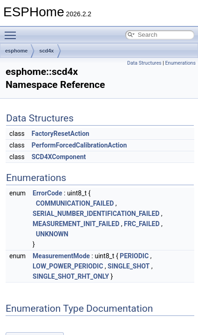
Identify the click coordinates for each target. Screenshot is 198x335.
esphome (16, 51)
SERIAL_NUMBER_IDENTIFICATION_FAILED (96, 213)
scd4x (46, 51)
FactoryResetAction (60, 133)
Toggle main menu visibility (12, 31)
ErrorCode (47, 193)
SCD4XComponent (59, 157)
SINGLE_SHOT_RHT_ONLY (71, 276)
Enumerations (180, 63)
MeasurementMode (61, 256)
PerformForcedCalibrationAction (79, 145)
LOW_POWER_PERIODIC (68, 266)
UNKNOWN (52, 234)
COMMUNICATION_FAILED (75, 203)
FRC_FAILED (142, 224)
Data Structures (144, 63)
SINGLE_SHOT (129, 266)
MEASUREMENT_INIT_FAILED (76, 224)
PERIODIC (134, 256)
